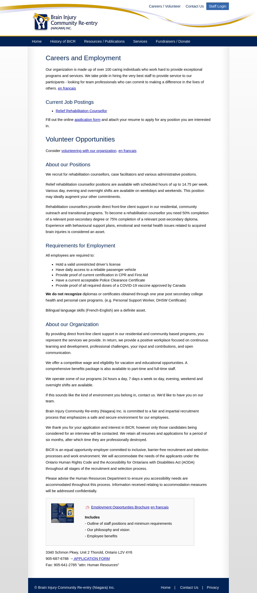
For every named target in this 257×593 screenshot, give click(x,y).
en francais (67, 88)
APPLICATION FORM (91, 559)
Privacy (213, 587)
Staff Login (217, 6)
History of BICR (63, 41)
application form (87, 120)
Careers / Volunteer (164, 6)
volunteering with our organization (88, 151)
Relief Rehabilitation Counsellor (81, 111)
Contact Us (195, 6)
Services (140, 41)
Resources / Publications (104, 41)
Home (37, 41)
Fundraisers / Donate (173, 41)
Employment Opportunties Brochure (120, 507)
